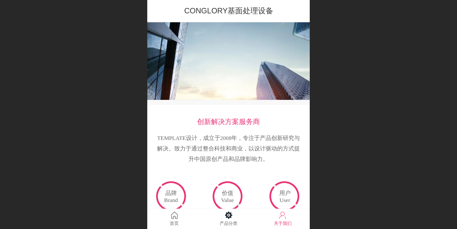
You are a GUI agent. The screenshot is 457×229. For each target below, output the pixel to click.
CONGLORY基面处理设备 (229, 10)
